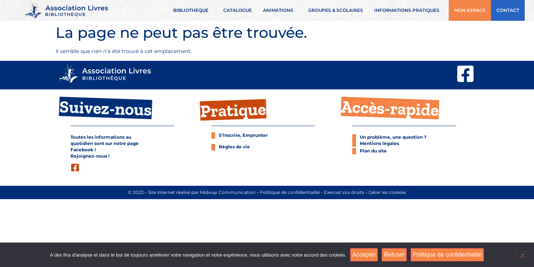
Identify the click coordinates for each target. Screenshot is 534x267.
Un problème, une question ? (393, 137)
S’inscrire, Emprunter (243, 135)
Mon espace (469, 10)
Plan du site (373, 151)
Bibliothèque (192, 10)
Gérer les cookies (387, 192)
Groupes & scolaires (335, 10)
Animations (280, 10)
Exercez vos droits (344, 192)
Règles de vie (234, 146)
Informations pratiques (408, 10)
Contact (508, 10)
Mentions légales (379, 143)
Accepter (364, 254)
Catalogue (237, 10)
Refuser (394, 254)
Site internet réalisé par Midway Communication (202, 192)
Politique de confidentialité (290, 192)
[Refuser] (522, 254)
